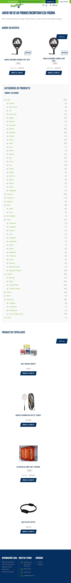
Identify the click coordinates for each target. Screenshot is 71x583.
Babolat (11, 129)
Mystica (11, 154)
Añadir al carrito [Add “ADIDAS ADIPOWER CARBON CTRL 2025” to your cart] (17, 73)
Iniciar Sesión (64, 2)
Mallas (11, 245)
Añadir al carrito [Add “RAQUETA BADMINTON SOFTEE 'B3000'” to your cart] (28, 425)
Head (11, 143)
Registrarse (50, 2)
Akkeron (12, 121)
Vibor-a (11, 183)
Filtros (62, 37)
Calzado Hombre (14, 288)
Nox (10, 158)
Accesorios (10, 299)
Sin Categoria (11, 216)
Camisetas (12, 223)
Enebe (11, 140)
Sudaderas (12, 227)
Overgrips (12, 303)
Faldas (11, 249)
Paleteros (10, 194)
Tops (10, 234)
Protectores (13, 307)
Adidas (11, 118)
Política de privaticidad (8, 562)
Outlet (9, 318)
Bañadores (12, 252)
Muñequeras (13, 310)
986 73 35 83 (27, 569)
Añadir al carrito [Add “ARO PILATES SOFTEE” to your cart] (28, 532)
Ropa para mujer (14, 267)
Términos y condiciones (8, 564)
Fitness (9, 292)
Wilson (11, 187)
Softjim (11, 172)
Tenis (11, 212)
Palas (8, 100)
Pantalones (13, 241)
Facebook (40, 562)
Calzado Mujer (13, 285)
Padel (11, 209)
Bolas (8, 205)
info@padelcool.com (29, 575)
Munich (11, 151)
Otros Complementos (16, 314)
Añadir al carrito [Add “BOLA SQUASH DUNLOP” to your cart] (28, 373)
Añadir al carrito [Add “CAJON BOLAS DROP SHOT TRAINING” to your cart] (28, 480)
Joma (10, 147)
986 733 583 (26, 2)
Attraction (12, 125)
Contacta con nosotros (8, 571)
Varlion (11, 180)
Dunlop (11, 136)
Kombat (11, 103)
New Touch (12, 114)
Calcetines (12, 256)
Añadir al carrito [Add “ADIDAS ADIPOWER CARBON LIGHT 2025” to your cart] (54, 73)
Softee (11, 169)
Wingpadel (12, 190)
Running (11, 278)
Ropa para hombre (15, 270)
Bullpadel (12, 132)
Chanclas (12, 263)
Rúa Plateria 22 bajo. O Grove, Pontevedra (28, 564)
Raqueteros (10, 198)
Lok (10, 111)
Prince (11, 161)
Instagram (40, 564)
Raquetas (10, 201)
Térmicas (12, 230)
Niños (8, 296)
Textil (8, 219)
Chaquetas (12, 238)
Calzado (9, 274)
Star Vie (11, 176)
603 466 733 (38, 2)
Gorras (11, 259)
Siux (10, 165)
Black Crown (13, 107)
